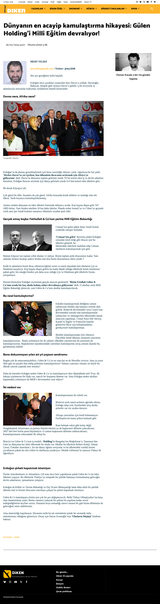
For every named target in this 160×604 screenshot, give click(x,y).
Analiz (17, 537)
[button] (152, 9)
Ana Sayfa (7, 537)
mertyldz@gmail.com (41, 68)
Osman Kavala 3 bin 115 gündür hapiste (133, 77)
